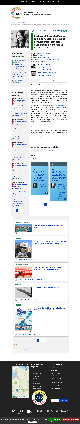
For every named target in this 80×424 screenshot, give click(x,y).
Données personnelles (36, 383)
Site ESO (33, 157)
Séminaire (32, 260)
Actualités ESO (37, 374)
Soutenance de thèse (40, 301)
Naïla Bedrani (18, 203)
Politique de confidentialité (45, 421)
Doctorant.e (42, 190)
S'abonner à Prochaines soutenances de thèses (12, 86)
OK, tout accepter (54, 419)
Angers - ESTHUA (47, 78)
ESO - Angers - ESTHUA (51, 32)
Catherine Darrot (17, 205)
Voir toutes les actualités (24, 349)
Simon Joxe (17, 138)
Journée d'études (38, 280)
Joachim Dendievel (43, 186)
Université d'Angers (43, 59)
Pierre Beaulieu (18, 81)
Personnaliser (33, 421)
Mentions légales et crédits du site (37, 388)
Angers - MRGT (46, 70)
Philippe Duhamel (44, 66)
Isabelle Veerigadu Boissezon (62, 188)
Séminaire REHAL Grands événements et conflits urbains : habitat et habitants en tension (50, 243)
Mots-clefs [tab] (43, 82)
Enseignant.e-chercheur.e (45, 68)
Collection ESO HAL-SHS (56, 376)
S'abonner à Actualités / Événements (14, 347)
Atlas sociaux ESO (24, 2)
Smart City (61, 109)
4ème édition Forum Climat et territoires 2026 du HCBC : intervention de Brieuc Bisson (49, 310)
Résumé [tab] (35, 82)
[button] (75, 13)
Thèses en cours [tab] (37, 152)
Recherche (20, 24)
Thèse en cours (27, 24)
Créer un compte (57, 1)
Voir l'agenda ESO (22, 351)
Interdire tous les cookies (71, 419)
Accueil (14, 24)
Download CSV (15, 346)
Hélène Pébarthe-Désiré (47, 74)
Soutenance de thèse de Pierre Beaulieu (46, 289)
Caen (22, 260)
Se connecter (17, 4)
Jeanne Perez (17, 159)
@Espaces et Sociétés (60, 368)
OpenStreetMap (21, 397)
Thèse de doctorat (38, 32)
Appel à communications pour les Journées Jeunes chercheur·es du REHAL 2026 (48, 269)
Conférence (38, 234)
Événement (32, 234)
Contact (35, 371)
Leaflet (14, 397)
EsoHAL (16, 1)
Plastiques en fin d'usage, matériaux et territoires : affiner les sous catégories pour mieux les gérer (18, 153)
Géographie (41, 57)
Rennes (17, 117)
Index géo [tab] (51, 82)
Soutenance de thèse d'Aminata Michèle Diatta (19, 103)
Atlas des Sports (36, 1)
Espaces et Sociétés (32, 13)
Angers (17, 83)
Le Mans (17, 140)
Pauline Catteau (18, 178)
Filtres (17, 220)
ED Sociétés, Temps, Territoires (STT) (52, 61)
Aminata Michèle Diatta (20, 115)
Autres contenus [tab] (49, 152)
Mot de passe (26, 4)
